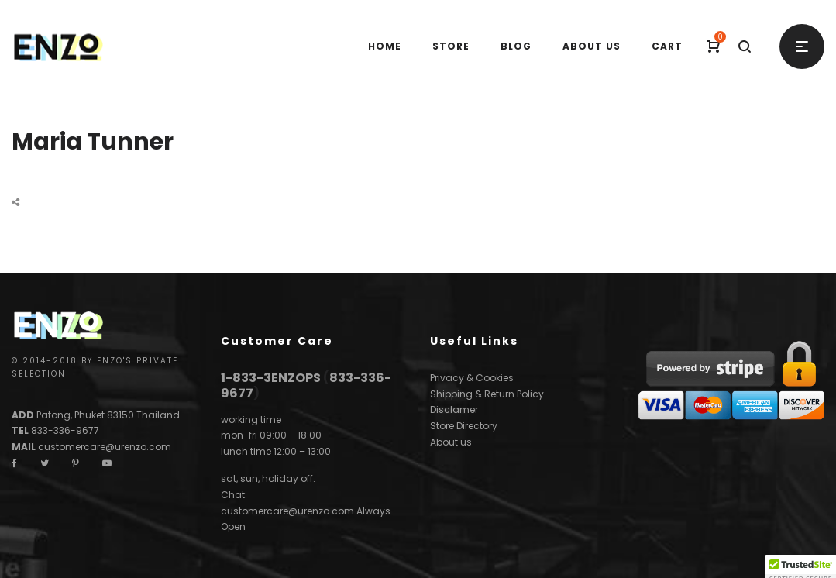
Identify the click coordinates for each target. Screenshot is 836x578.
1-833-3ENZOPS (271, 378)
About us (451, 442)
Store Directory (463, 425)
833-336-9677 (65, 430)
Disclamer (454, 409)
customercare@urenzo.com (104, 446)
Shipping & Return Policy (487, 394)
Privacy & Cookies (472, 377)
